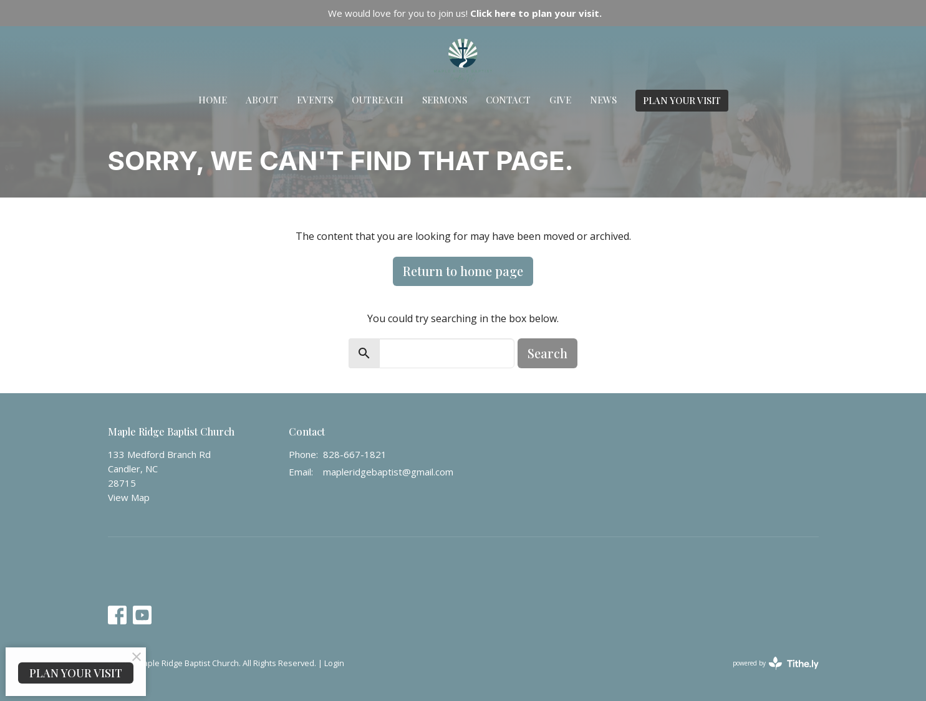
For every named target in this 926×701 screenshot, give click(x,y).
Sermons (444, 99)
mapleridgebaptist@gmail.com (388, 471)
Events (315, 99)
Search (547, 353)
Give (560, 99)
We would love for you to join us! (465, 13)
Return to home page (463, 270)
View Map (129, 497)
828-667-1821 (355, 454)
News (603, 99)
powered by (776, 663)
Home (212, 99)
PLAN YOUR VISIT (682, 100)
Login (334, 663)
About (262, 99)
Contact (508, 99)
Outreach (377, 99)
